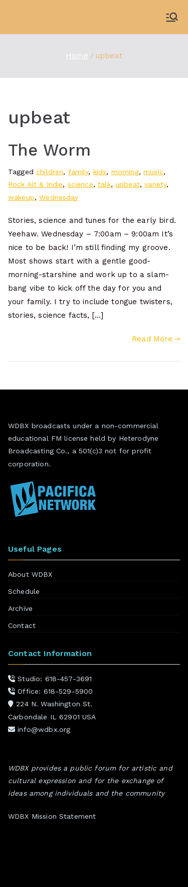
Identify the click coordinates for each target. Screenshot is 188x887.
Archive (20, 608)
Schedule (24, 591)
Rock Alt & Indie (35, 184)
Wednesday (58, 197)
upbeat (127, 184)
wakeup (21, 197)
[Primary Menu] (172, 17)
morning (125, 172)
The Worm (49, 150)
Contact (22, 625)
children (49, 172)
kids (100, 172)
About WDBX (30, 574)
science (80, 184)
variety (155, 184)
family (78, 172)
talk (104, 184)
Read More (156, 338)
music (153, 172)
